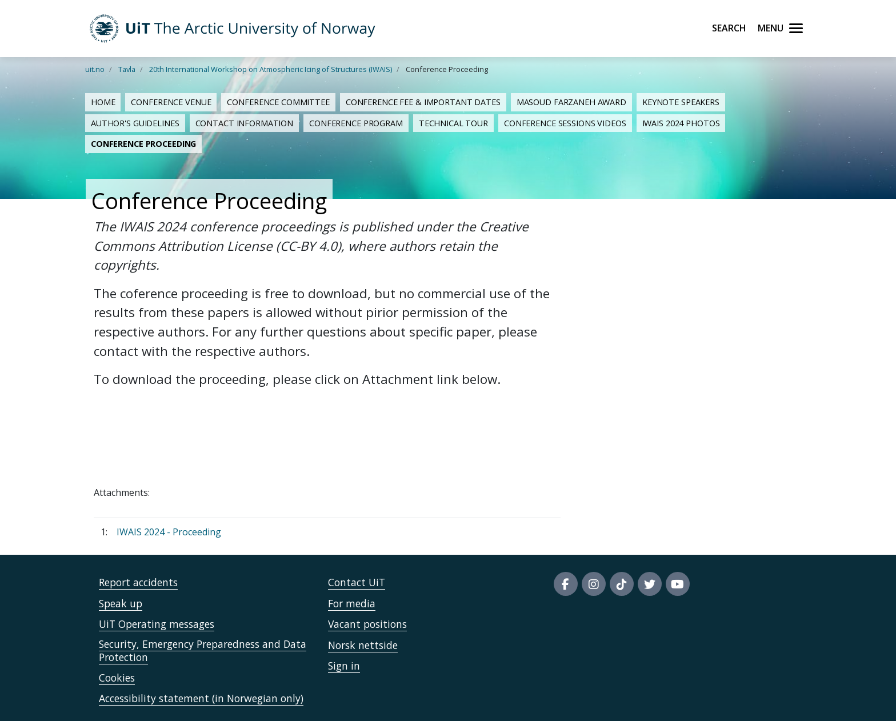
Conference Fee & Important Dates (423, 102)
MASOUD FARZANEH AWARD (571, 102)
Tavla (126, 69)
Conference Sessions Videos (565, 123)
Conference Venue (171, 102)
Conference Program (356, 123)
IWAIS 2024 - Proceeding (169, 532)
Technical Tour (453, 123)
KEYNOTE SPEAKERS (680, 102)
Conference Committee (278, 102)
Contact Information (244, 123)
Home (103, 102)
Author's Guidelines (135, 123)
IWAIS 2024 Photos (681, 123)
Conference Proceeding (143, 143)
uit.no (95, 69)
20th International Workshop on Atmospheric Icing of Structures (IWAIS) (270, 69)
